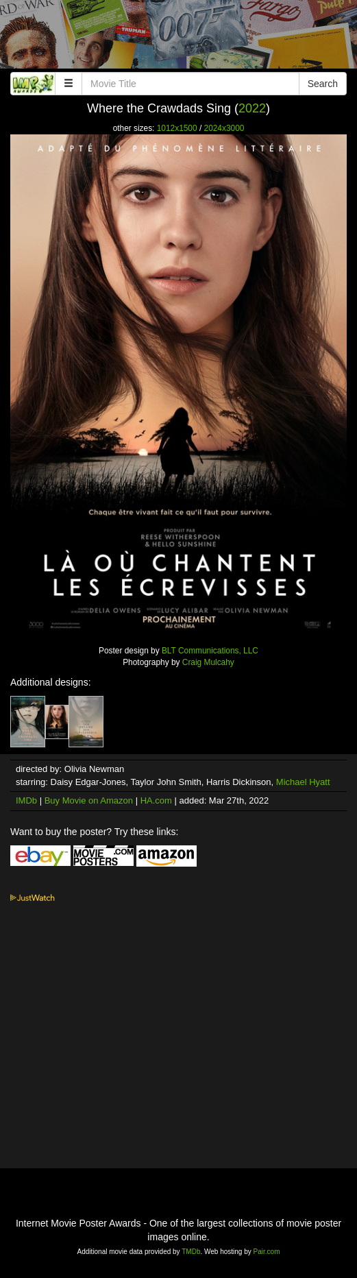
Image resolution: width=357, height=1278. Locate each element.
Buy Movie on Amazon (89, 800)
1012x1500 (177, 128)
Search (323, 83)
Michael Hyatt (303, 782)
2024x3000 (224, 128)
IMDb (26, 800)
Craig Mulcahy (208, 662)
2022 (252, 108)
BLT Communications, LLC (210, 650)
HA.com (156, 800)
